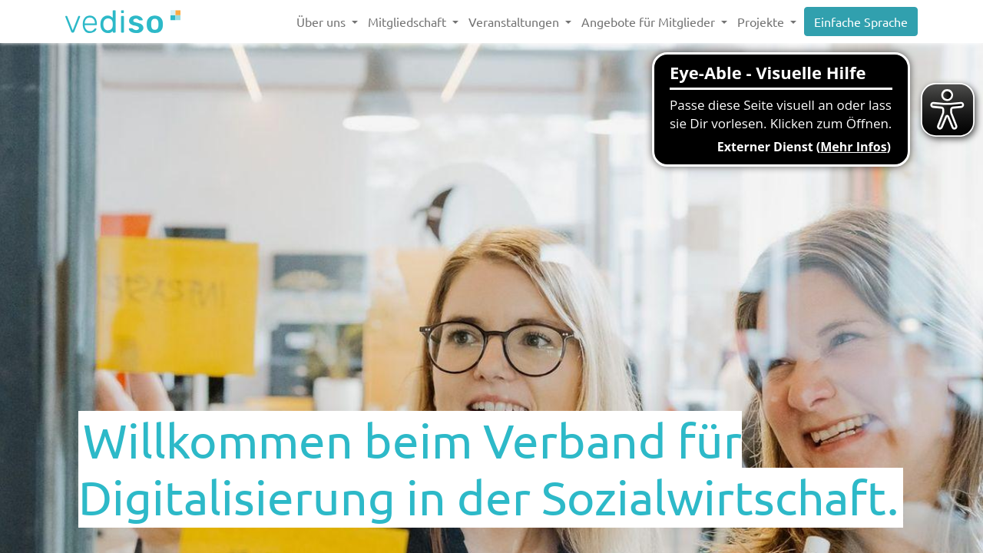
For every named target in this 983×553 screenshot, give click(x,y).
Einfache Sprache (861, 21)
